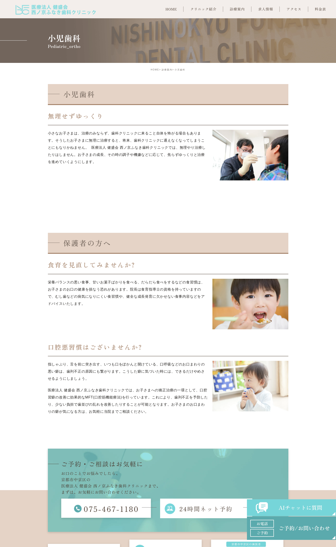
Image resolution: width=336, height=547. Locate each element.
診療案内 (167, 69)
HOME (155, 69)
